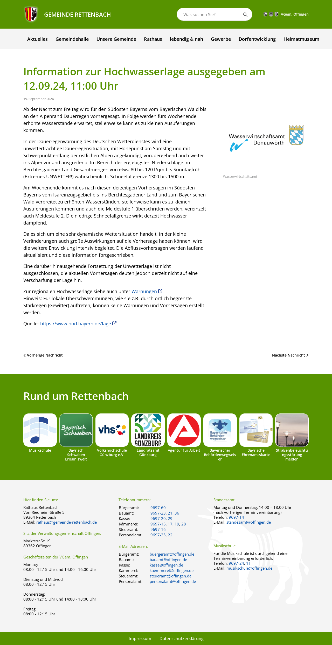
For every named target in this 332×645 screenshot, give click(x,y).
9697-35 (158, 534)
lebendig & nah (186, 39)
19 (177, 523)
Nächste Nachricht (288, 355)
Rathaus (153, 39)
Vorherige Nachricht (45, 355)
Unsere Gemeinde (116, 39)
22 (170, 534)
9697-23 (158, 513)
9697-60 (158, 507)
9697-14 (236, 517)
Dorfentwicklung (257, 39)
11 (248, 563)
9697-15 (158, 523)
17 (170, 523)
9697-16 (158, 529)
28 (183, 523)
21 (170, 513)
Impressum (140, 638)
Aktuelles (37, 39)
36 (177, 513)
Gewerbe (221, 39)
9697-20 (158, 518)
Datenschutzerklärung (182, 638)
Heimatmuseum (301, 39)
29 (170, 518)
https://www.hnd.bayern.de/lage (75, 323)
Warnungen (144, 291)
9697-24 (236, 563)
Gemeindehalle (72, 39)
